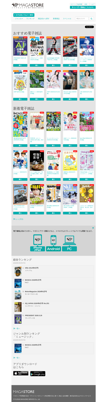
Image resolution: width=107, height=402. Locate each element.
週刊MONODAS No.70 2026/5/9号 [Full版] (20, 139)
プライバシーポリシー (37, 396)
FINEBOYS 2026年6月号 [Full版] (36, 206)
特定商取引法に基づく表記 (53, 396)
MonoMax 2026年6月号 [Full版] (53, 206)
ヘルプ (92, 4)
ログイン (73, 4)
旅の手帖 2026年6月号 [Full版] (86, 139)
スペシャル (67, 18)
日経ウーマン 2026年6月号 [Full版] (70, 139)
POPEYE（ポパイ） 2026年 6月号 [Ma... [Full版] (36, 140)
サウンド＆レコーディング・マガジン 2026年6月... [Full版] (86, 59)
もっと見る (18, 219)
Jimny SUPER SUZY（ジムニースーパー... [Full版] (19, 207)
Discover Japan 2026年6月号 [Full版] (70, 92)
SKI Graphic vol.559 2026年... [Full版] (69, 206)
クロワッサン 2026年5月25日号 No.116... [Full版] (86, 207)
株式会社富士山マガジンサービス (80, 396)
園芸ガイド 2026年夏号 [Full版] (36, 92)
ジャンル (19, 18)
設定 (86, 4)
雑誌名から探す (43, 18)
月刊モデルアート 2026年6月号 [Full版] (36, 58)
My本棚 (79, 4)
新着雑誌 (56, 18)
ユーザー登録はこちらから (83, 7)
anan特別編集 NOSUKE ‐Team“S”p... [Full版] (53, 58)
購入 (20, 65)
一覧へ (16, 328)
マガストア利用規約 (19, 396)
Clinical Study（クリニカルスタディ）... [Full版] (86, 172)
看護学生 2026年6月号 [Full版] (69, 172)
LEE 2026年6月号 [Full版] (86, 92)
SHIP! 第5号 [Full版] (19, 92)
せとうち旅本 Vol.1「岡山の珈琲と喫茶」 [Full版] (36, 173)
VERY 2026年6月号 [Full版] (53, 92)
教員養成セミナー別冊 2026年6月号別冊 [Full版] (53, 173)
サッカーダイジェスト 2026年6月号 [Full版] (53, 139)
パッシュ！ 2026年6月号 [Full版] (20, 172)
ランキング (30, 18)
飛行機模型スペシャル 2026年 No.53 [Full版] (69, 58)
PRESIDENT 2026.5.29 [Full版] (20, 58)
